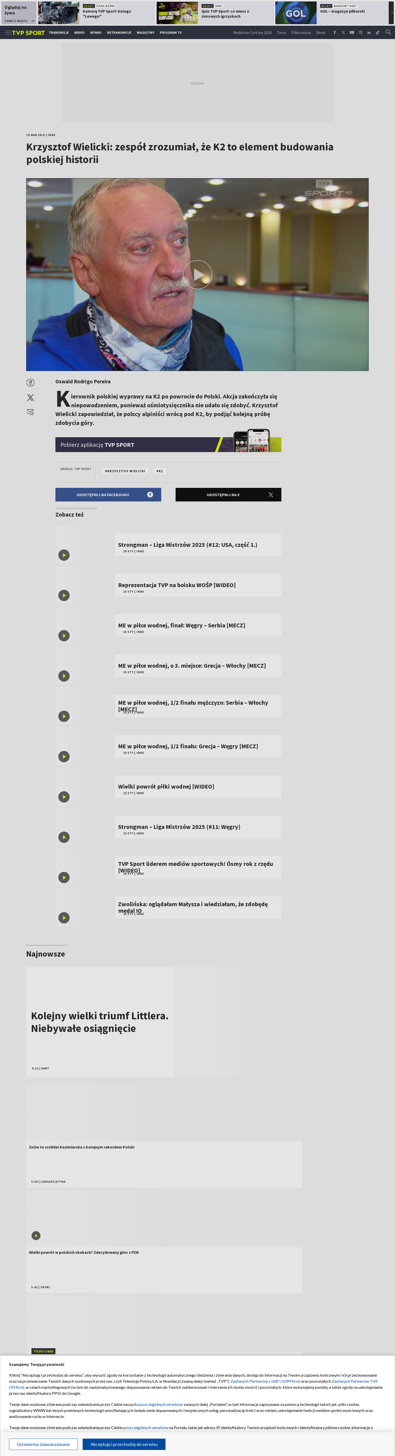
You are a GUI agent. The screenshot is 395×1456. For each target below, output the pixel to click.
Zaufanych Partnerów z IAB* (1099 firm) (265, 1381)
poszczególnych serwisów (160, 1404)
